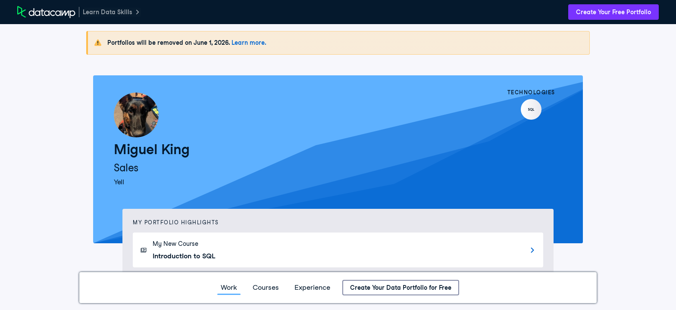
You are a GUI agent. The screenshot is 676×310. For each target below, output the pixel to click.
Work (229, 287)
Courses (266, 287)
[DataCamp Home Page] (46, 12)
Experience (312, 287)
